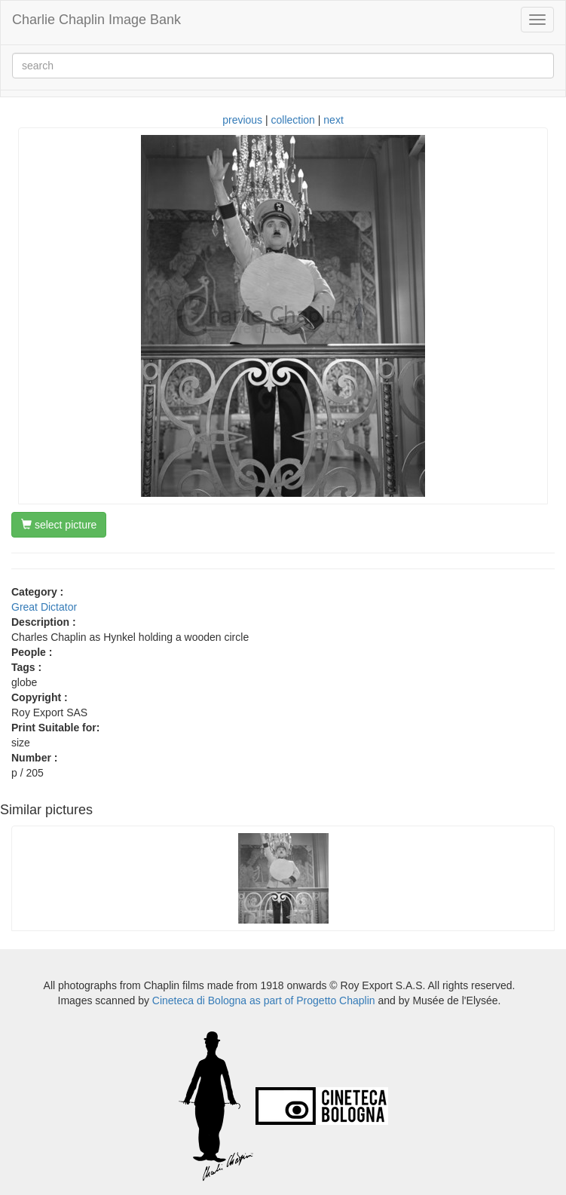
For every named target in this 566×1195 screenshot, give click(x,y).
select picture (58, 525)
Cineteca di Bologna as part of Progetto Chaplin (263, 1000)
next (333, 120)
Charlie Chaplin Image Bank (96, 19)
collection (293, 120)
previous (242, 120)
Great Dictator (44, 607)
